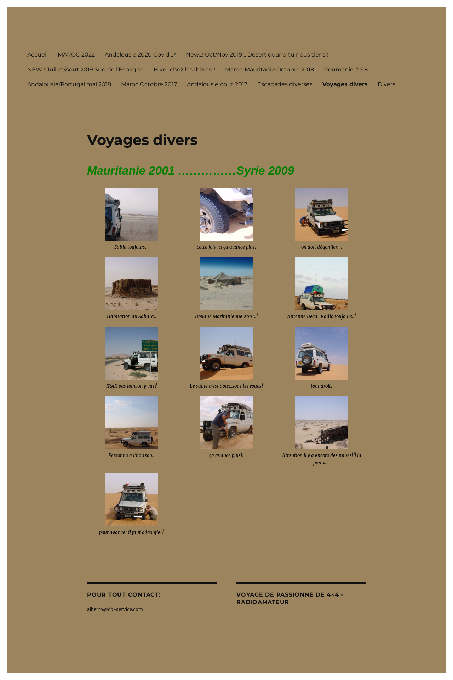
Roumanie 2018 (346, 69)
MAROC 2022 (76, 54)
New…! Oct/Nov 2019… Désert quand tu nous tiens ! (257, 54)
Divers (386, 84)
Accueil (37, 54)
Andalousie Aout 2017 (217, 84)
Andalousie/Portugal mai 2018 (69, 84)
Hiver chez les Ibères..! (184, 69)
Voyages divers (345, 84)
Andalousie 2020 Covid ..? (140, 54)
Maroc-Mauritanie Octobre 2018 (269, 69)
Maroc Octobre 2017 (149, 84)
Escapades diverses (284, 84)
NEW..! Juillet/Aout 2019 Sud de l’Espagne (85, 69)
